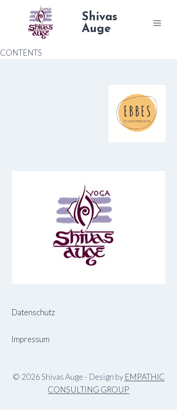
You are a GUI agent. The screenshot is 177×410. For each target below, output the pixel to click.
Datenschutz (33, 312)
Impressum (30, 339)
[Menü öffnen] (157, 23)
